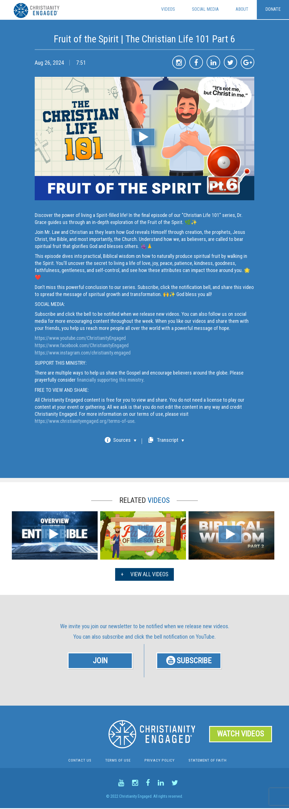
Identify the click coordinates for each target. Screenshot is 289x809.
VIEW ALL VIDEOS (144, 573)
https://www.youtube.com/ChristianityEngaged (83, 338)
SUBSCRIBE (190, 660)
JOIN (100, 660)
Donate (273, 9)
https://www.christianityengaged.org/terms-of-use (87, 420)
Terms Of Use (117, 761)
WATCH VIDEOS (240, 735)
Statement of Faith (208, 761)
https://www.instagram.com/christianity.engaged (85, 352)
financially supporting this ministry (112, 379)
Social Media (205, 9)
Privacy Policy (160, 761)
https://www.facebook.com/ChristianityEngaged (84, 345)
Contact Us (78, 761)
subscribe (113, 635)
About (242, 9)
